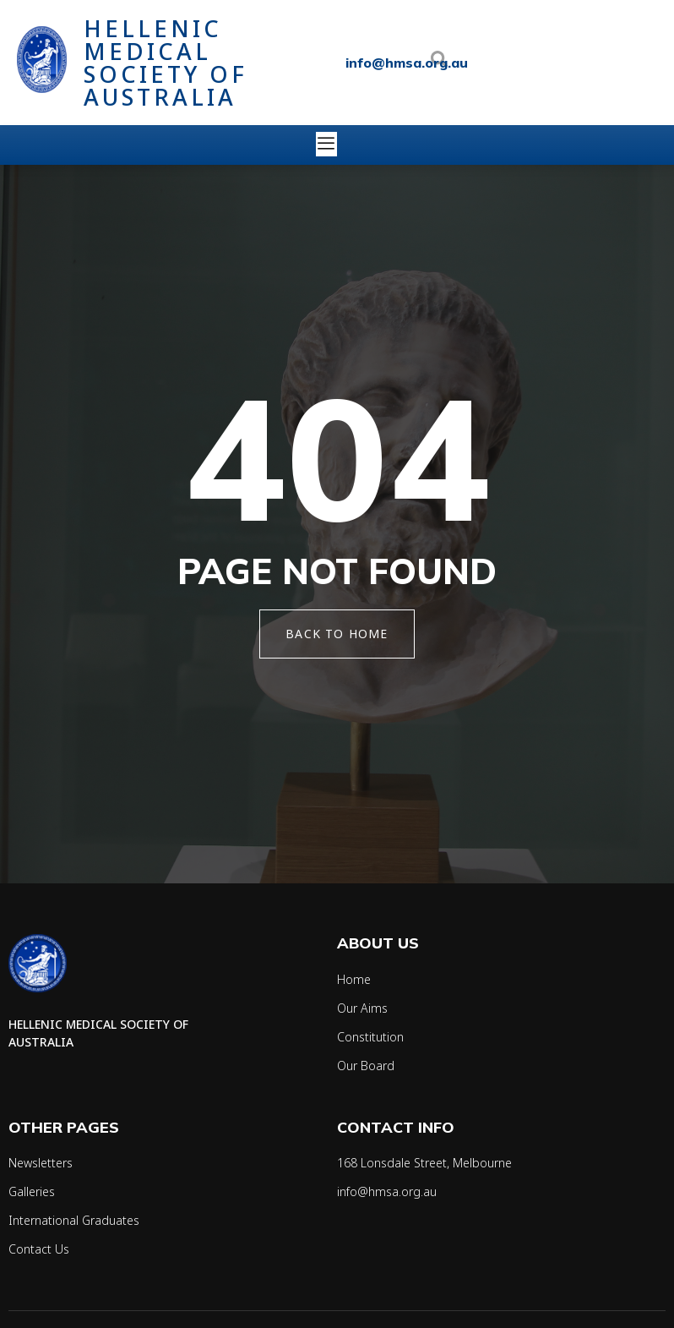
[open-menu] (328, 144)
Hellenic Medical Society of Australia (165, 62)
